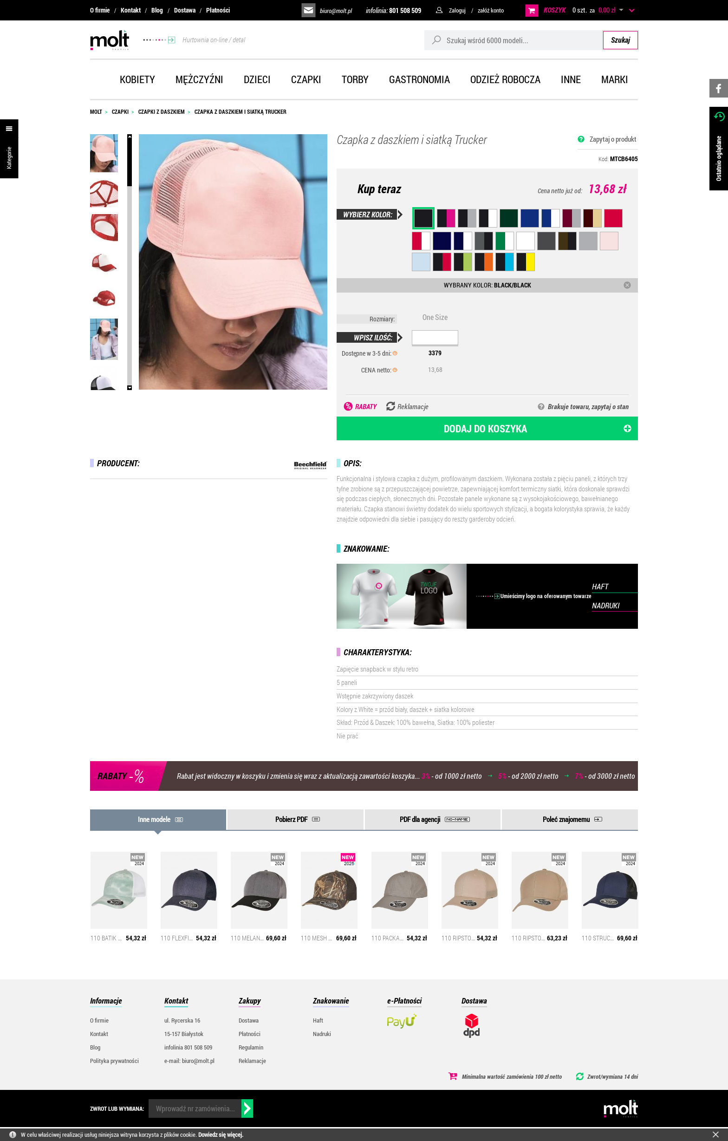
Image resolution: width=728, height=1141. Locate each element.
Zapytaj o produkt (613, 138)
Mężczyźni (199, 79)
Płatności (218, 10)
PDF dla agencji (420, 819)
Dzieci (257, 79)
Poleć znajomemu (566, 819)
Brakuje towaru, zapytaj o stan (588, 406)
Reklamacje (252, 1060)
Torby (355, 79)
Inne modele (154, 819)
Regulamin (251, 1047)
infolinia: (393, 10)
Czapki (306, 79)
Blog (157, 10)
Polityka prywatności (114, 1060)
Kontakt (131, 10)
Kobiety (137, 79)
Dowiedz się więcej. (220, 1134)
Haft (318, 1020)
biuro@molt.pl (336, 11)
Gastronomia (419, 79)
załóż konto (491, 10)
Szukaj (620, 40)
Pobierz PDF (291, 819)
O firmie (100, 10)
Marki (614, 79)
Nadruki (322, 1034)
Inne (571, 79)
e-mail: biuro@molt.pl (189, 1060)
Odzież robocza (505, 79)
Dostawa (184, 10)
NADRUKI (605, 605)
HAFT (600, 586)
